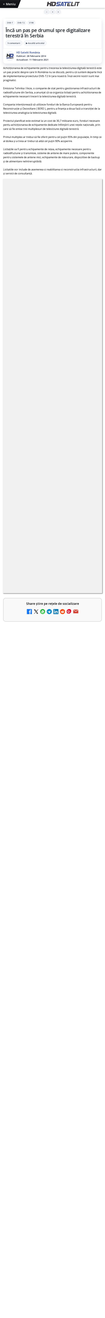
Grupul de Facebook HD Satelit (52, 1157)
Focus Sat (30, 1236)
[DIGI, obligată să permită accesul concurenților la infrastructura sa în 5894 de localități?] (91, 663)
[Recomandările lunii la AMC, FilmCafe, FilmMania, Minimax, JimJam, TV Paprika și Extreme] (91, 633)
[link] (52, 497)
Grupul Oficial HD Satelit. (53, 413)
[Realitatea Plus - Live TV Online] (91, 715)
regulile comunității (55, 404)
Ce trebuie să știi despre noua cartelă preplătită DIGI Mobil (47, 519)
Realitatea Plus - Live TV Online (36, 709)
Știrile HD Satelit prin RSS (52, 1215)
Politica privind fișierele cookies (52, 1266)
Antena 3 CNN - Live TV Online (35, 734)
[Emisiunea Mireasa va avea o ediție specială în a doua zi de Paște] (52, 815)
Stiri (31, 22)
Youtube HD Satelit (52, 1176)
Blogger (78, 1282)
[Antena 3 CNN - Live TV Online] (91, 741)
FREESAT (17, 1236)
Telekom (70, 1236)
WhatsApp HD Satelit (52, 1167)
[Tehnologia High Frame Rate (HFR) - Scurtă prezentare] (91, 577)
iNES (95, 1236)
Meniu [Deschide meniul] (9, 4)
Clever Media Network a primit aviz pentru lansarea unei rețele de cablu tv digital (43, 545)
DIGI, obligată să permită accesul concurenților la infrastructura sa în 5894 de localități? (46, 657)
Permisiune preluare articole (52, 1256)
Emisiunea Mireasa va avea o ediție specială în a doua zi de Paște (50, 782)
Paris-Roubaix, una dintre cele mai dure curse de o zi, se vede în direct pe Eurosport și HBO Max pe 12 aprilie (52, 851)
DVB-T (10, 22)
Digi (7, 1236)
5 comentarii (14, 43)
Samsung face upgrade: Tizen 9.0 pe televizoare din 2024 (47, 683)
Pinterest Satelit (52, 1205)
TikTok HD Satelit (52, 1186)
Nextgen (45, 1236)
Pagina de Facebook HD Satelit (53, 1147)
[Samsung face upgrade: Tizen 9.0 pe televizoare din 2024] (91, 689)
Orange (57, 1236)
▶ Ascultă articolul (35, 43)
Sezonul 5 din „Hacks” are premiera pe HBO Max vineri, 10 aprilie (49, 920)
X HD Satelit (52, 1195)
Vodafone (83, 1236)
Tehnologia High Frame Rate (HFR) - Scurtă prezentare (43, 572)
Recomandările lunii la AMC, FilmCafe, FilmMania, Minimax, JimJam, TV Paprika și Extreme (43, 630)
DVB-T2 (21, 22)
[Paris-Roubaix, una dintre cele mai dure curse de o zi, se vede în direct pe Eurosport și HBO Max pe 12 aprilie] (52, 884)
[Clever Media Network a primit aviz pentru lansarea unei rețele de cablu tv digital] (91, 551)
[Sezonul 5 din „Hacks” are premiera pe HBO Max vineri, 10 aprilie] (52, 953)
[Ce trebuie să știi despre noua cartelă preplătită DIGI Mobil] (91, 525)
